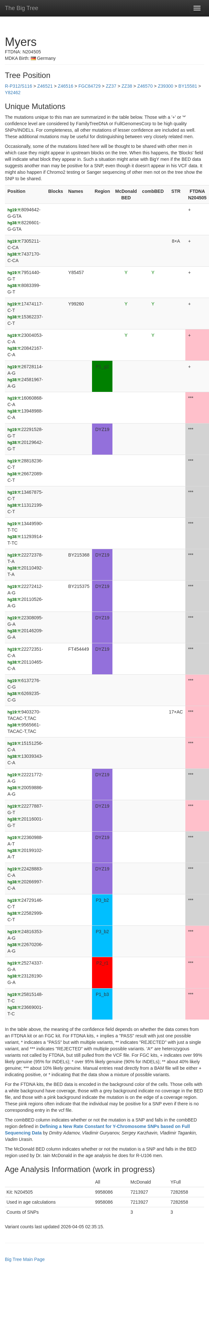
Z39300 (165, 86)
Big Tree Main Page (25, 1259)
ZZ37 (111, 86)
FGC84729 (89, 86)
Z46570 (145, 86)
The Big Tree (21, 8)
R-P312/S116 (18, 86)
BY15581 (188, 86)
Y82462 (12, 92)
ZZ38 (127, 86)
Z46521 (44, 86)
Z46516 (65, 86)
